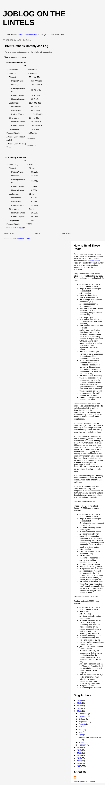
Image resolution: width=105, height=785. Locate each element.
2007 (79, 766)
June (81, 729)
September (84, 721)
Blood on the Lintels (28, 34)
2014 (79, 747)
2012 (79, 753)
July (81, 727)
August (82, 724)
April (81, 735)
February (83, 745)
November (83, 716)
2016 (79, 708)
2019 (79, 700)
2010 (79, 758)
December (83, 713)
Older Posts (66, 233)
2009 (79, 761)
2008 (79, 763)
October (82, 719)
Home (37, 233)
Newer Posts (9, 233)
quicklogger (95, 261)
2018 (79, 703)
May (81, 732)
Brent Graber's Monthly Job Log (26, 46)
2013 (79, 750)
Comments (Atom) (22, 239)
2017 (79, 706)
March (82, 742)
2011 (79, 755)
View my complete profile (84, 782)
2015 (79, 711)
